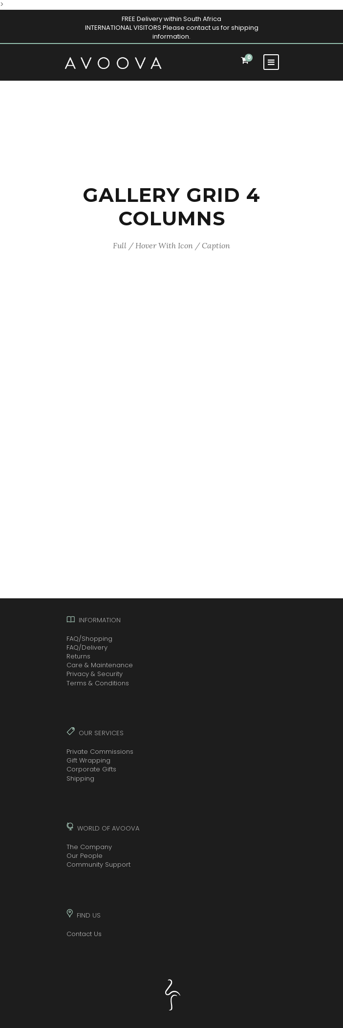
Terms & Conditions (97, 683)
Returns (78, 656)
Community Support (98, 864)
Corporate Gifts (91, 769)
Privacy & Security (94, 673)
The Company (89, 847)
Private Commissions (99, 751)
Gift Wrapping (88, 760)
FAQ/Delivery (86, 647)
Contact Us (84, 934)
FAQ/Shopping (89, 638)
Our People (84, 855)
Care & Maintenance (99, 665)
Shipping (80, 778)
